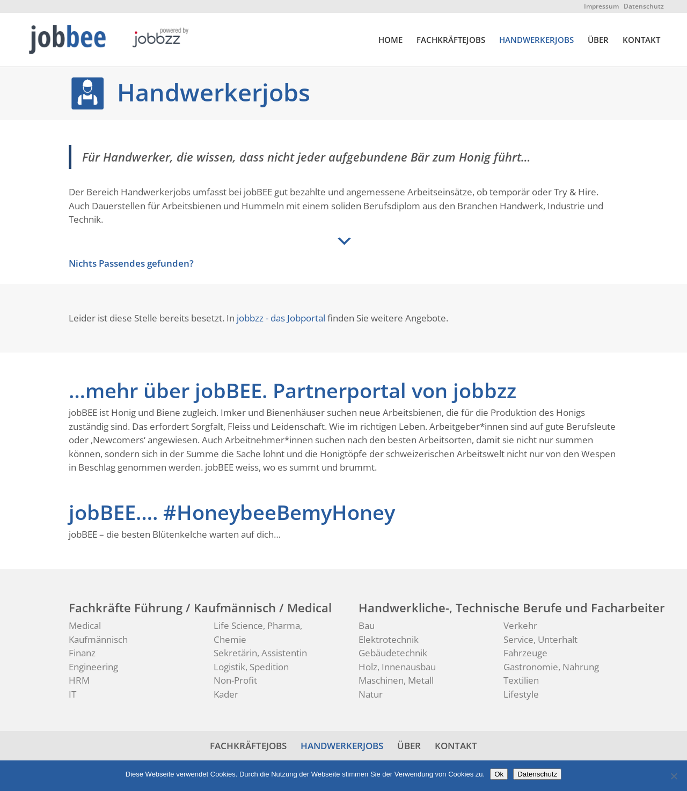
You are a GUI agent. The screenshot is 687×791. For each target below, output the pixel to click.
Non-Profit (235, 680)
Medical (85, 625)
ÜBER (598, 40)
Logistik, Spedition (251, 667)
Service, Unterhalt (540, 639)
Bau (367, 625)
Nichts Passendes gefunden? (131, 263)
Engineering (93, 667)
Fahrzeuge (525, 653)
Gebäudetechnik (393, 653)
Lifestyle (521, 694)
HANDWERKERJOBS (536, 40)
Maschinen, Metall (396, 680)
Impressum (601, 6)
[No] (673, 776)
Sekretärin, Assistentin (260, 653)
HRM (79, 680)
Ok (498, 774)
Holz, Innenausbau (397, 667)
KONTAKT (641, 40)
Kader (226, 694)
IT (72, 694)
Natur (371, 694)
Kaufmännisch (98, 639)
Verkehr (520, 625)
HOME (390, 40)
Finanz (82, 653)
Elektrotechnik (389, 639)
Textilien (521, 680)
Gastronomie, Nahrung (551, 667)
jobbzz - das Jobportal (281, 318)
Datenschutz (644, 6)
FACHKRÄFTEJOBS (450, 40)
